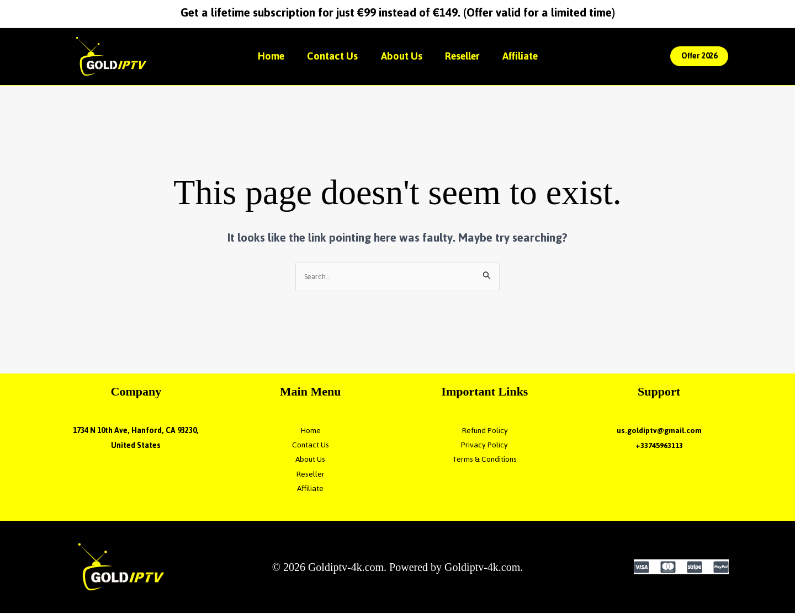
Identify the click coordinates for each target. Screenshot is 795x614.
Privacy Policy (484, 446)
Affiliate (527, 56)
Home (263, 56)
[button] (699, 56)
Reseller (466, 56)
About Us (401, 56)
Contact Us (329, 56)
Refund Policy (485, 431)
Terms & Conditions (485, 460)
